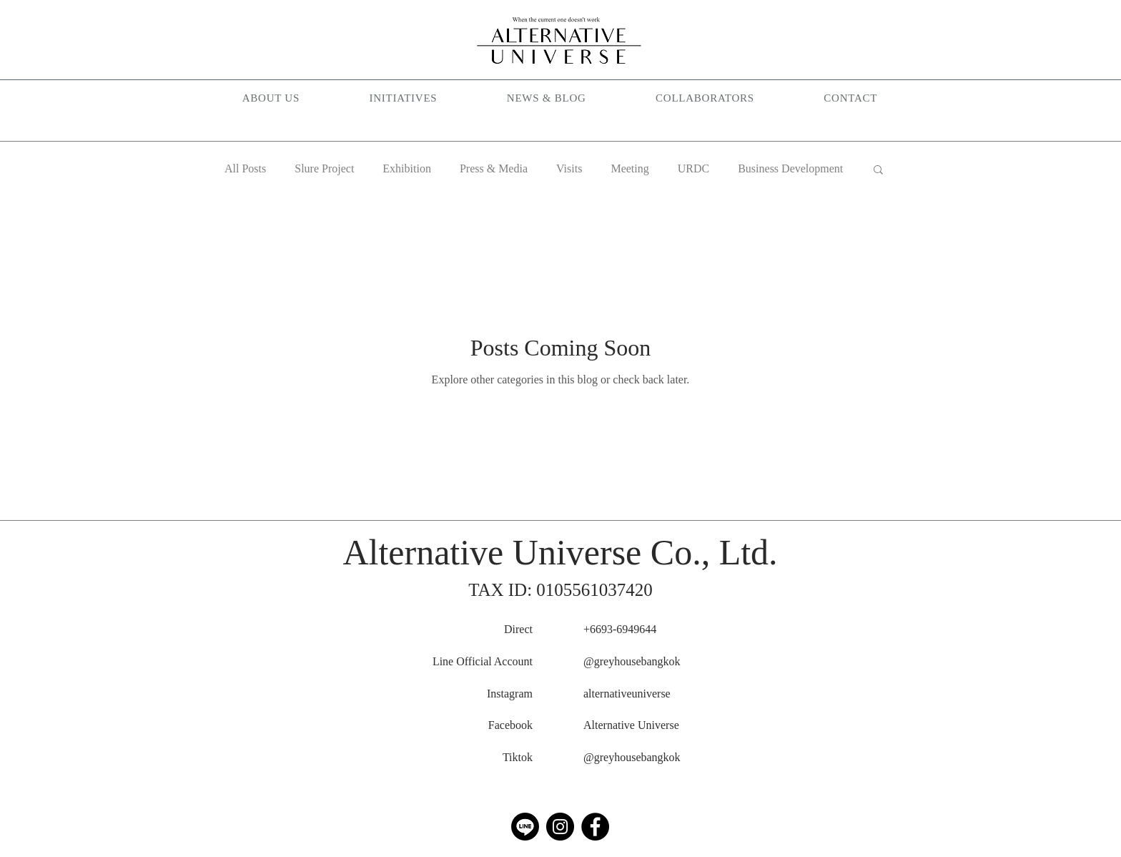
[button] (403, 99)
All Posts (245, 168)
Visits (569, 168)
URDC (693, 168)
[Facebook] (595, 827)
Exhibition (406, 168)
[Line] (525, 827)
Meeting (629, 168)
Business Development (790, 168)
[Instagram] (560, 827)
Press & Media (494, 168)
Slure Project (324, 168)
